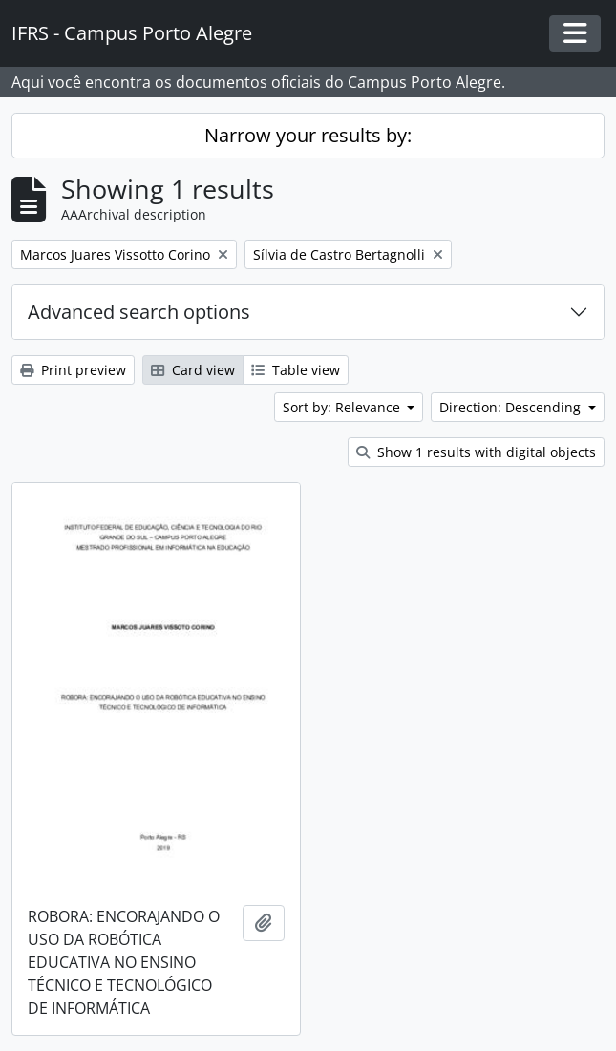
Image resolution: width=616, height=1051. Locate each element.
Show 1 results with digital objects (476, 452)
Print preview (73, 370)
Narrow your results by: (308, 135)
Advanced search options (139, 312)
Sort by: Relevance (343, 407)
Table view (295, 370)
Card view (193, 370)
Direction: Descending (511, 407)
